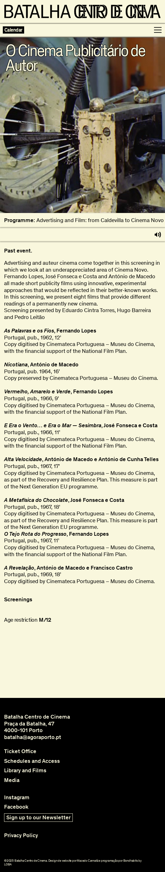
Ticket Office (20, 751)
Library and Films (25, 770)
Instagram (16, 797)
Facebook (16, 807)
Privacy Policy (21, 835)
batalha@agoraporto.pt (32, 737)
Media (11, 780)
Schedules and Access (32, 761)
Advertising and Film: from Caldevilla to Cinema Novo (100, 220)
